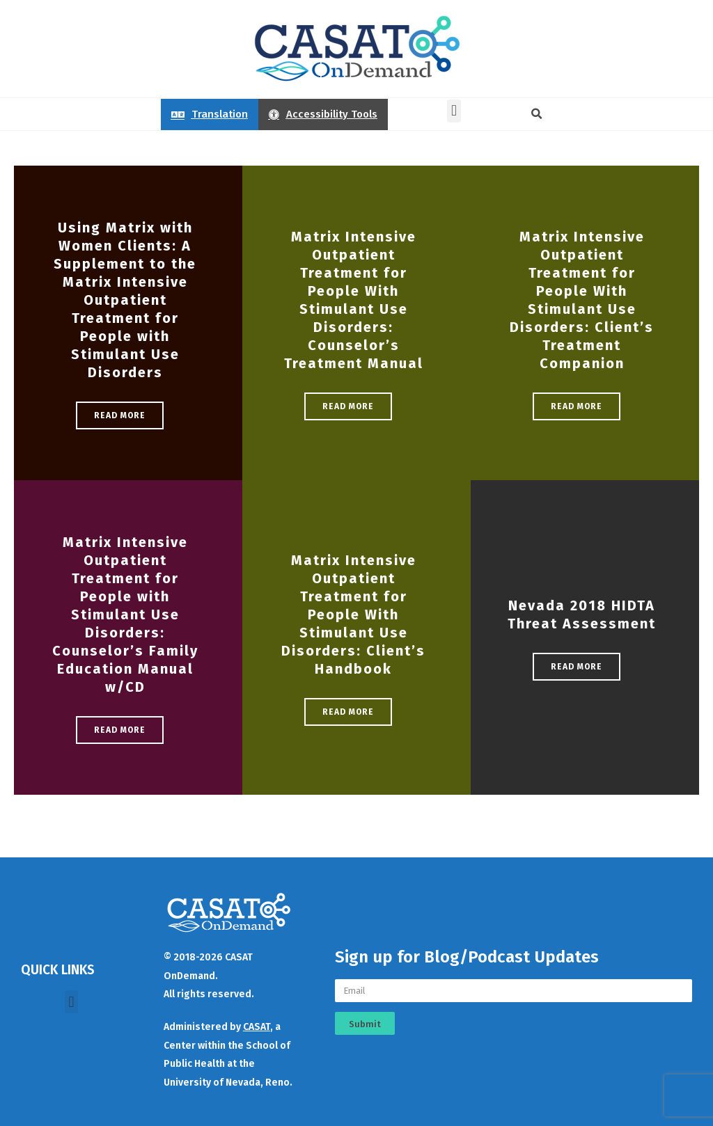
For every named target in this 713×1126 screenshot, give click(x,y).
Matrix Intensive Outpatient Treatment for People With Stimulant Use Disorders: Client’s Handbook (353, 614)
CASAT (256, 1027)
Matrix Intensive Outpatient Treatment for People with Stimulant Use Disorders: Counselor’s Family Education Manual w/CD (125, 614)
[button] (453, 111)
